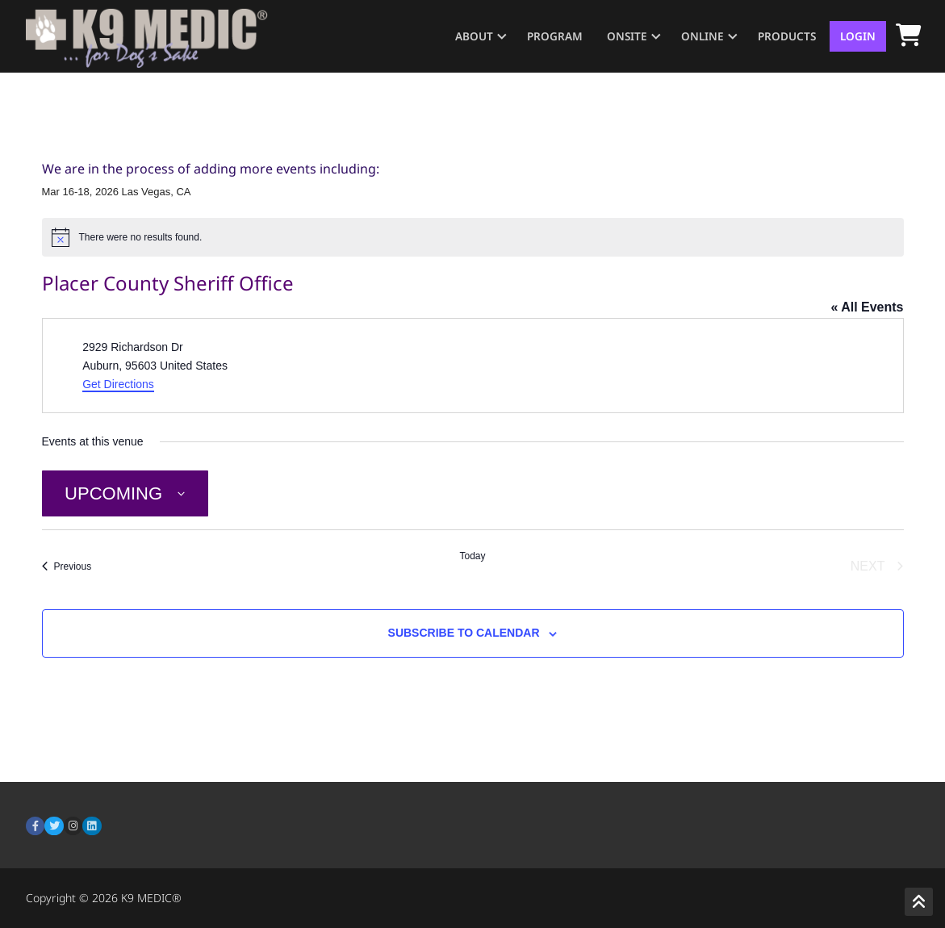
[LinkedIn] (91, 826)
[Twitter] (53, 826)
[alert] (473, 237)
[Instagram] (73, 826)
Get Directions (118, 384)
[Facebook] (35, 826)
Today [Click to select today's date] (472, 556)
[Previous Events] (67, 566)
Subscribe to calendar (464, 632)
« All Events (866, 307)
